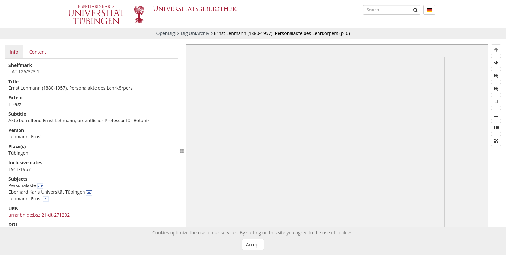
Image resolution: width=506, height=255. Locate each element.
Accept (253, 244)
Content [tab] (37, 52)
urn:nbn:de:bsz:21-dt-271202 (39, 215)
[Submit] (415, 10)
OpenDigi (166, 33)
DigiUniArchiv (195, 33)
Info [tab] (14, 52)
